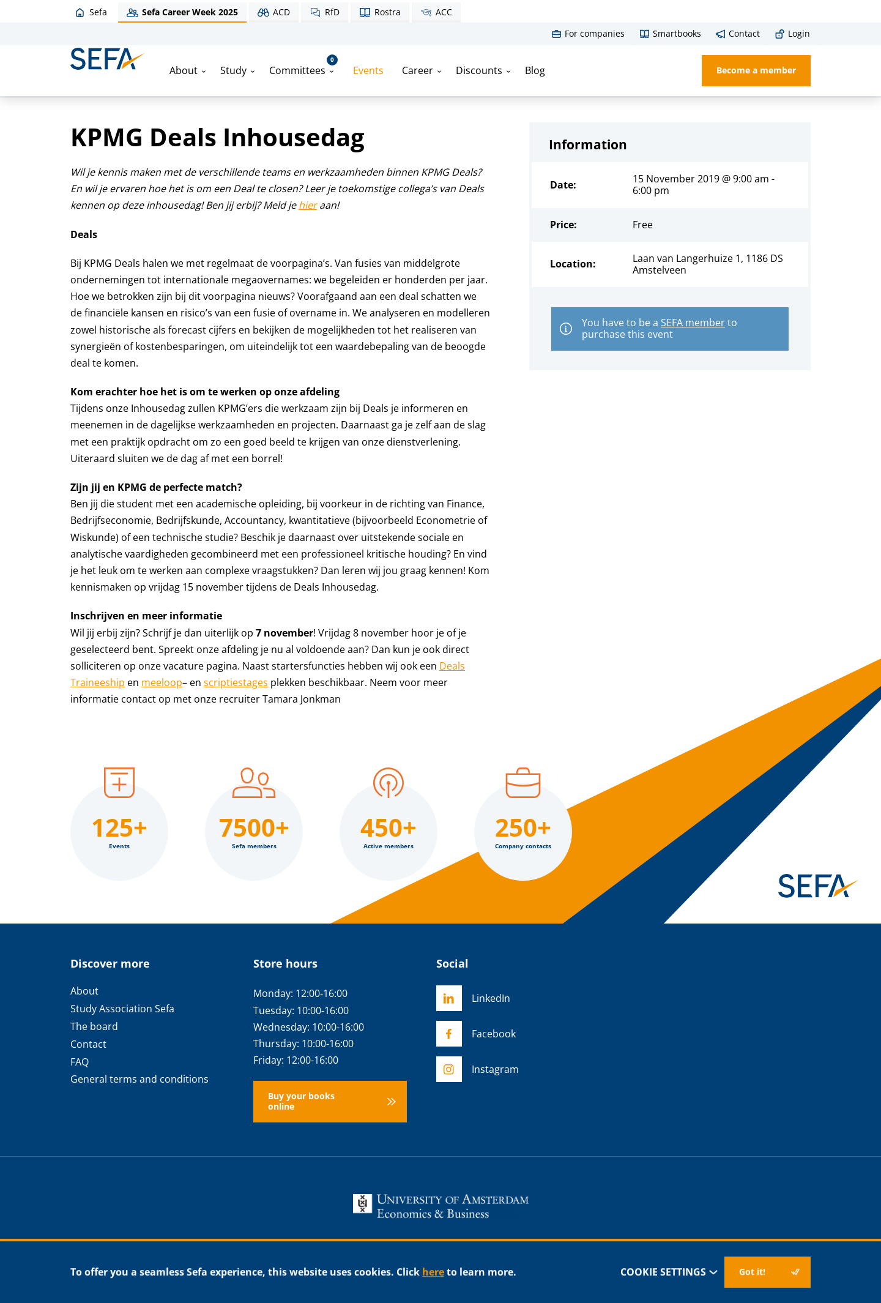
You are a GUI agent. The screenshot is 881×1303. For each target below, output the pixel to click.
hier (308, 205)
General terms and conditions (139, 1079)
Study (233, 70)
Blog (535, 70)
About (183, 70)
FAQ (79, 1062)
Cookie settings (669, 1272)
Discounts (479, 70)
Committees (303, 65)
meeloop (161, 682)
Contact (88, 1044)
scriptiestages (236, 682)
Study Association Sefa (122, 1009)
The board (94, 1026)
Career (417, 70)
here (433, 1272)
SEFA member (693, 322)
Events (368, 70)
